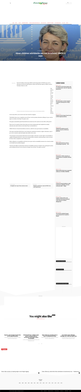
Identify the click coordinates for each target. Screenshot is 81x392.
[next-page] (42, 344)
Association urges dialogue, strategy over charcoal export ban (68, 335)
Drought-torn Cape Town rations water (19, 185)
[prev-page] (39, 344)
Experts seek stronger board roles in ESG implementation (12, 335)
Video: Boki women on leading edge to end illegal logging (15, 371)
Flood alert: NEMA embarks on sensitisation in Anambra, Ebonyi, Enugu (63, 157)
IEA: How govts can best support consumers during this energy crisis (63, 102)
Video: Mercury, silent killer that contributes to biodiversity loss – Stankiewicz (60, 371)
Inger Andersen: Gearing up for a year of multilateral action (50, 335)
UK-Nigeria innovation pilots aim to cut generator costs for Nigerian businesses (63, 88)
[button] (10, 3)
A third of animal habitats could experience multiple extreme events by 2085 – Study (63, 185)
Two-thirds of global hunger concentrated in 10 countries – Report (63, 215)
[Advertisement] (40, 14)
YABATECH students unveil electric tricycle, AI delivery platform (62, 130)
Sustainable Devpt (40, 50)
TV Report (4, 349)
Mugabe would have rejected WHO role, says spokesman (42, 186)
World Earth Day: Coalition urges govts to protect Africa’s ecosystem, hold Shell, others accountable (31, 336)
